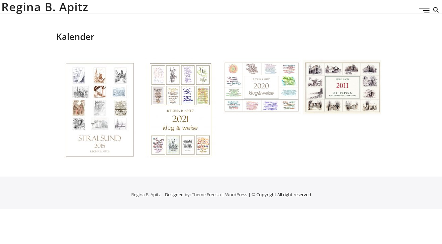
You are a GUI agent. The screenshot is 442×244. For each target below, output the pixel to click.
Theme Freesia (206, 194)
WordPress (236, 194)
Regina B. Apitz (44, 7)
